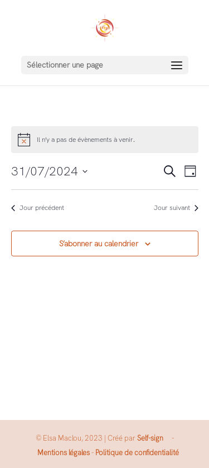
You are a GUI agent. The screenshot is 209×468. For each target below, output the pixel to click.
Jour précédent (37, 207)
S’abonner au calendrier (98, 243)
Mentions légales (63, 452)
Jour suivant (176, 207)
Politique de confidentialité (137, 452)
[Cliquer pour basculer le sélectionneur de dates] (49, 171)
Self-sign (150, 438)
